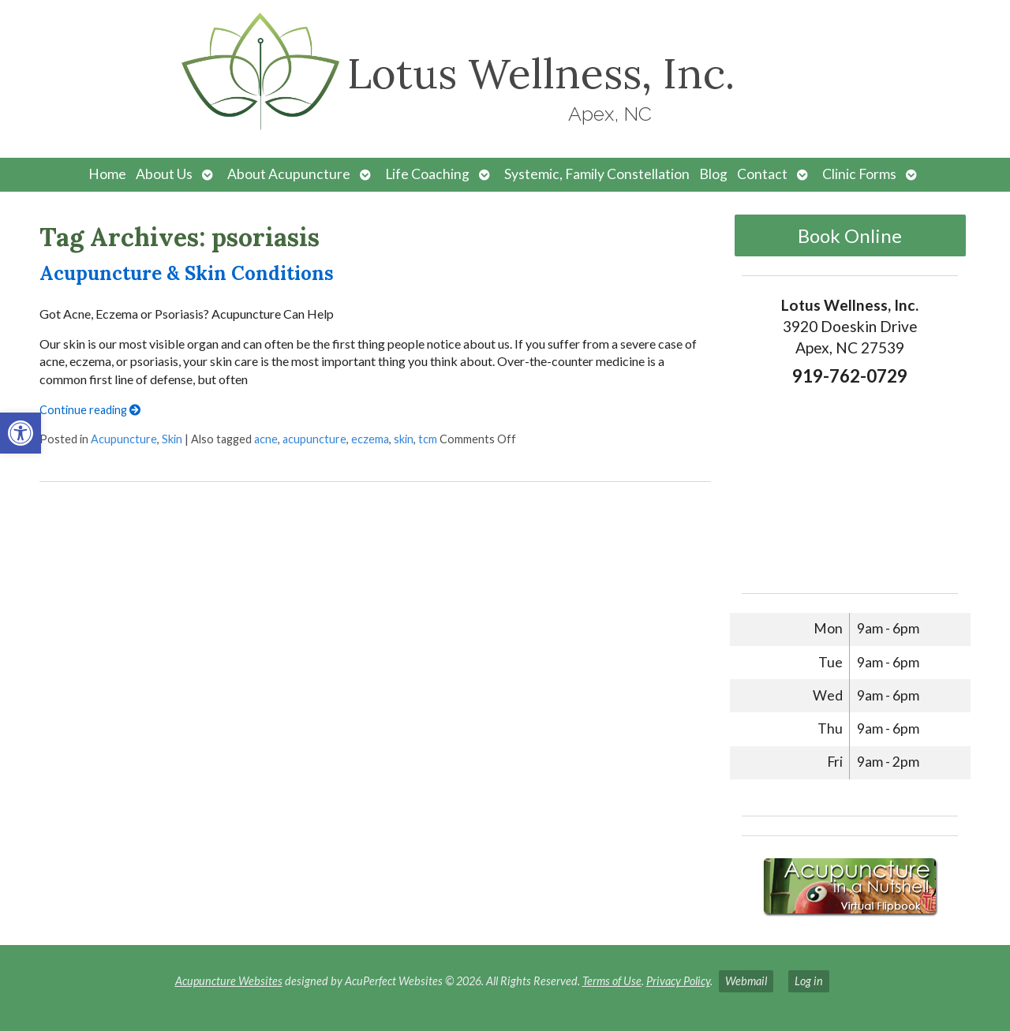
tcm (427, 439)
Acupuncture (124, 439)
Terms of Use (612, 981)
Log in (809, 981)
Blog (713, 174)
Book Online (850, 235)
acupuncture (314, 439)
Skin (172, 439)
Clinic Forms (859, 174)
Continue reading (89, 410)
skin (403, 439)
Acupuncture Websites (228, 981)
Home (107, 174)
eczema (370, 439)
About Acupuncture (288, 174)
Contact (762, 174)
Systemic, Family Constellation (597, 174)
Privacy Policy (678, 981)
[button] (20, 433)
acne (266, 439)
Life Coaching (427, 174)
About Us (164, 174)
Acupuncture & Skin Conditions (186, 273)
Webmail (746, 981)
